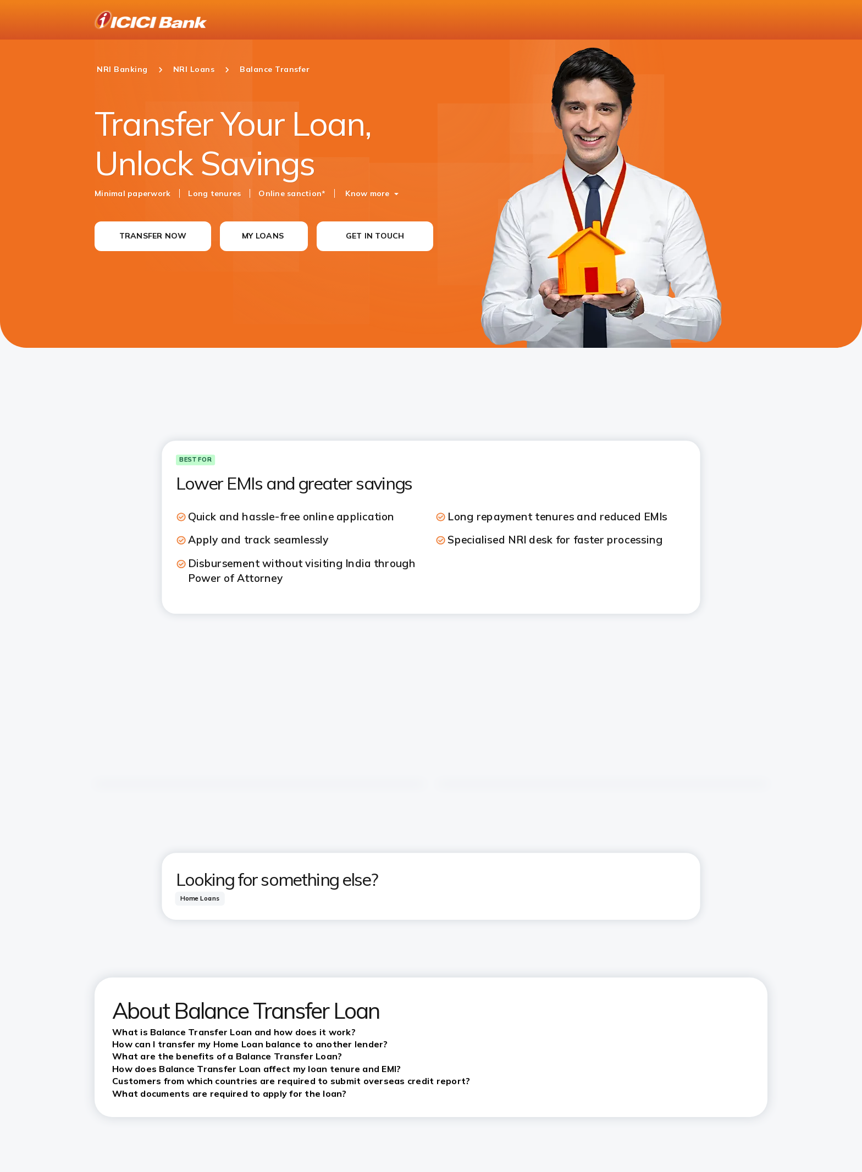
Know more (367, 193)
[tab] (199, 899)
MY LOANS (263, 236)
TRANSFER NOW (153, 236)
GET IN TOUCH (375, 236)
